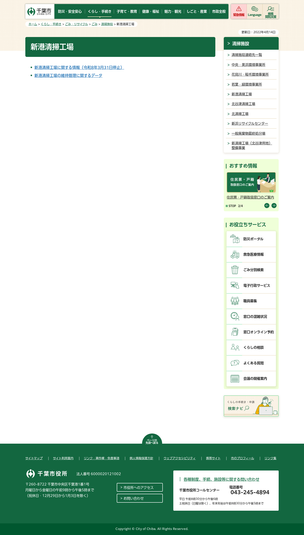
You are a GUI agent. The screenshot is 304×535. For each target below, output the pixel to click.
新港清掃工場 (242, 94)
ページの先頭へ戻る (152, 441)
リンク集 (270, 458)
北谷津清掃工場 (243, 104)
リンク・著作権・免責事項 (101, 458)
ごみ (95, 24)
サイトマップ (34, 458)
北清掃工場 (240, 113)
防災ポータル (253, 239)
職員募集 (250, 301)
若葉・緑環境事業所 (247, 84)
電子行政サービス (256, 285)
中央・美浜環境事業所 (248, 64)
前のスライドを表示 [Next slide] (274, 205)
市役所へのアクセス (139, 487)
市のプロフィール (242, 458)
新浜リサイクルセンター (250, 123)
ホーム (32, 24)
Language (255, 14)
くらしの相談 (253, 347)
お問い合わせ (134, 498)
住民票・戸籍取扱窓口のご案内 (250, 197)
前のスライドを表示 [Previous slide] (266, 205)
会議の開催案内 (255, 378)
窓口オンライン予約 (258, 332)
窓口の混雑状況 (255, 316)
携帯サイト (213, 458)
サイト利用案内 (63, 458)
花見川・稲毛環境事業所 (250, 74)
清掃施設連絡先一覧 (247, 54)
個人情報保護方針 (141, 458)
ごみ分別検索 (253, 270)
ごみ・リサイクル (76, 24)
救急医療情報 (253, 254)
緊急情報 (238, 14)
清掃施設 (107, 24)
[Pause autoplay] (231, 206)
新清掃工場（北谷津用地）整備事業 (252, 145)
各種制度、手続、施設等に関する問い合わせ (221, 479)
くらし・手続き (51, 24)
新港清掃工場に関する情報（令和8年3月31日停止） (79, 67)
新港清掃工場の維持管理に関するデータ (68, 75)
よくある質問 (253, 363)
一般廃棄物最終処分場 (248, 133)
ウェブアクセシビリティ (180, 458)
